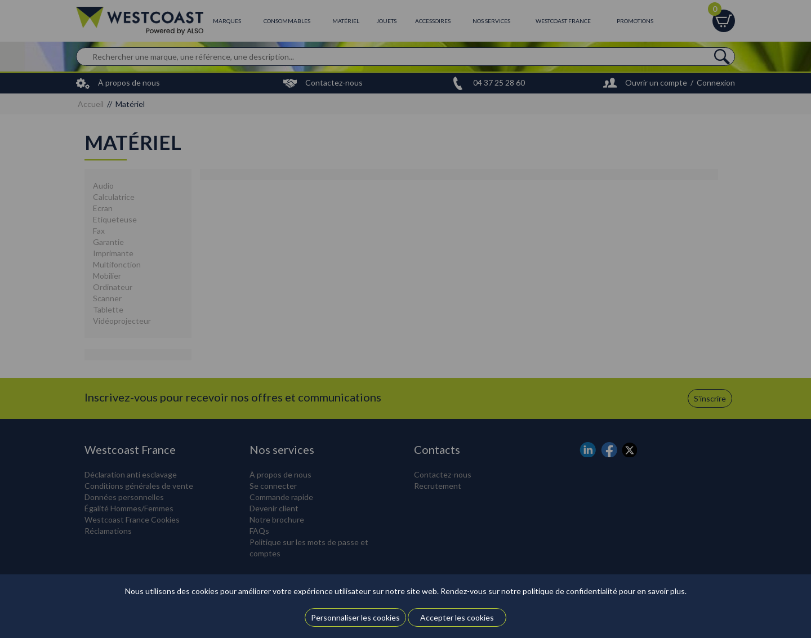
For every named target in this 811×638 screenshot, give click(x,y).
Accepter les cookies (457, 617)
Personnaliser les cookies (355, 617)
